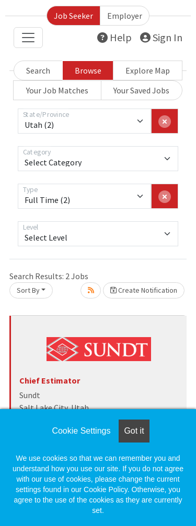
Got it (134, 430)
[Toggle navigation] (28, 37)
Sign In (161, 37)
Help (114, 37)
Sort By (28, 290)
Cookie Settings (81, 430)
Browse (88, 70)
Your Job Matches (57, 90)
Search (38, 70)
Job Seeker (73, 15)
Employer (124, 15)
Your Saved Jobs (141, 90)
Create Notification (143, 290)
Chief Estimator (49, 380)
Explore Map (147, 70)
